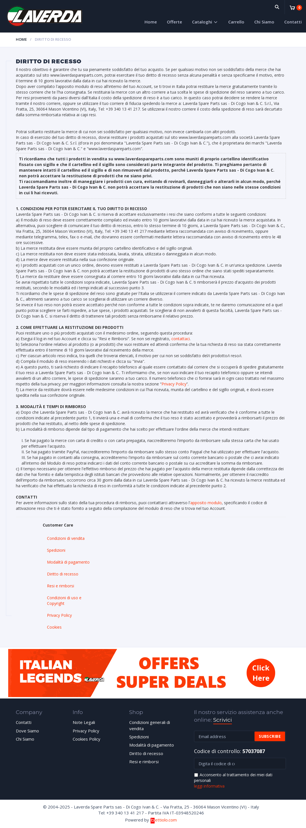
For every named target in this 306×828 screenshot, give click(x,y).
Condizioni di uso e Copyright (64, 600)
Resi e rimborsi (60, 585)
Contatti (293, 22)
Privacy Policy (173, 384)
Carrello (236, 22)
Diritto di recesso (62, 574)
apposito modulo (206, 502)
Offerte (174, 22)
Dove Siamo (27, 731)
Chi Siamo (264, 22)
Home (151, 22)
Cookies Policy (86, 739)
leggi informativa (209, 786)
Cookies (54, 627)
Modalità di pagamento (68, 562)
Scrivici (222, 720)
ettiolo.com (163, 820)
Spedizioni (56, 550)
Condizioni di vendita (66, 538)
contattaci (180, 338)
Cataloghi (202, 22)
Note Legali (84, 722)
